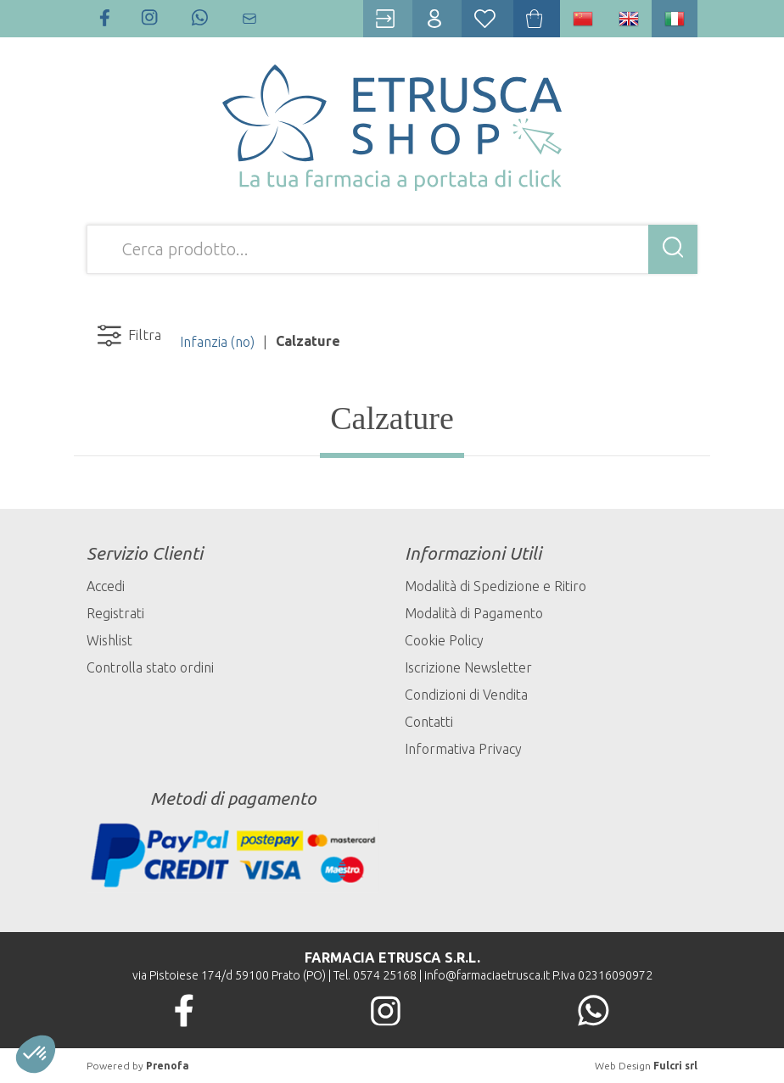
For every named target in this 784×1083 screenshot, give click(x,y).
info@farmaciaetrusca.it (487, 975)
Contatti (429, 721)
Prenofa (167, 1065)
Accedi (106, 586)
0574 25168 (385, 975)
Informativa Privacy (463, 748)
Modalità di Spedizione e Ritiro (495, 586)
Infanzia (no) (217, 341)
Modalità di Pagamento (474, 613)
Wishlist (109, 640)
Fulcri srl (675, 1065)
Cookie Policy (444, 640)
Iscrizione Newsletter (468, 667)
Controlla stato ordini (150, 667)
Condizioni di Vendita (466, 694)
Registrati (115, 613)
